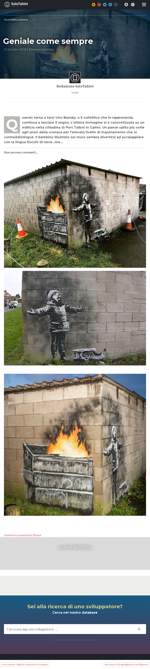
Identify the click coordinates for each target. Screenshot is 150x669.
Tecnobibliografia (16, 19)
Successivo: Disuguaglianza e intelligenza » (127, 664)
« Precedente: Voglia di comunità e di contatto (24, 664)
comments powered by (22, 535)
